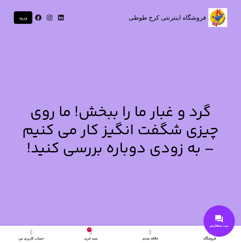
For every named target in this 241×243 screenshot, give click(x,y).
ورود (23, 17)
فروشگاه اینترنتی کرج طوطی (167, 17)
